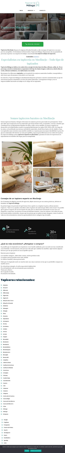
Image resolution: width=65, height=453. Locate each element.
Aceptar (27, 450)
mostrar (36, 57)
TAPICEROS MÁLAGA (6, 33)
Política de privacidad (36, 450)
